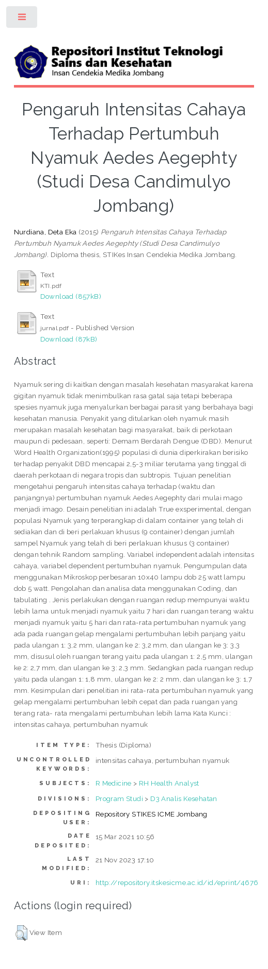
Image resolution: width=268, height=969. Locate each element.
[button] (21, 933)
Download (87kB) (69, 339)
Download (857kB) (70, 296)
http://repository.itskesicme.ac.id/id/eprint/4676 (177, 882)
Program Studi (119, 798)
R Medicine (114, 783)
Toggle (22, 19)
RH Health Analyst (169, 783)
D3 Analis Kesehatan (183, 798)
